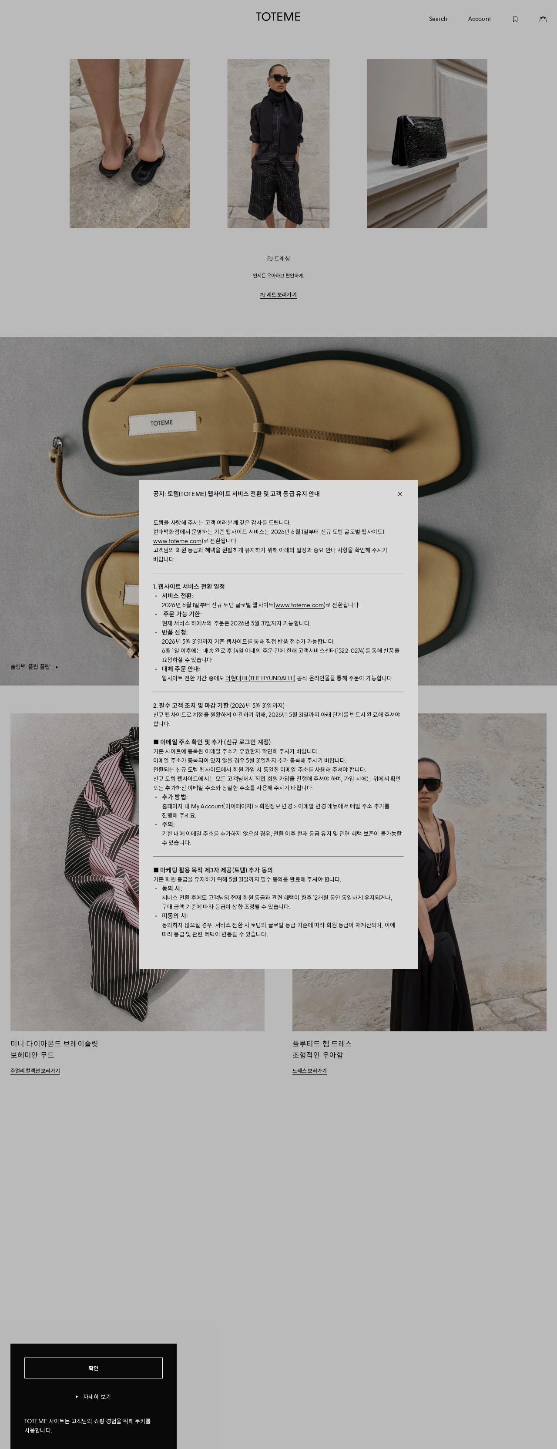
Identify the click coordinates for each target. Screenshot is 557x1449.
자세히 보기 (93, 1397)
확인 (94, 1367)
